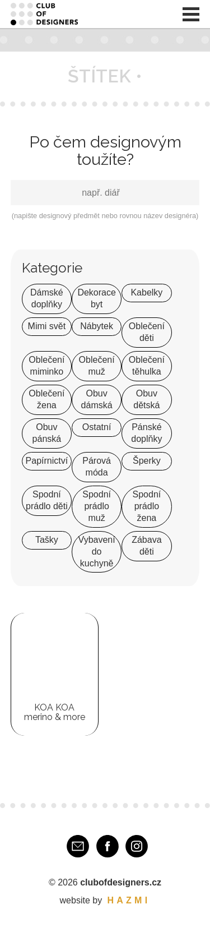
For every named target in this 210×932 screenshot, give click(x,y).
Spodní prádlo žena (147, 506)
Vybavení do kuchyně (96, 551)
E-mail (78, 846)
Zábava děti (146, 545)
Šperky (147, 460)
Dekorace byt (96, 298)
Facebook (107, 846)
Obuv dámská (97, 399)
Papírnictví (47, 460)
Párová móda (96, 466)
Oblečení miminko (46, 365)
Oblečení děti (147, 332)
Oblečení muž (97, 365)
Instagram (136, 846)
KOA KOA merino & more (54, 712)
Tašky (46, 540)
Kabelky (146, 292)
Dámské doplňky (46, 298)
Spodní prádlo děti (47, 500)
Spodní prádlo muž (96, 506)
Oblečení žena (46, 399)
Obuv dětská (146, 399)
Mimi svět (47, 326)
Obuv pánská (47, 433)
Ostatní (96, 427)
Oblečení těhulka (147, 365)
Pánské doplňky (146, 433)
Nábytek (96, 326)
